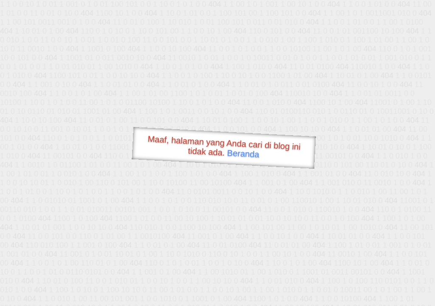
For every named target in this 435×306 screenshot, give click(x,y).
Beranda (243, 153)
